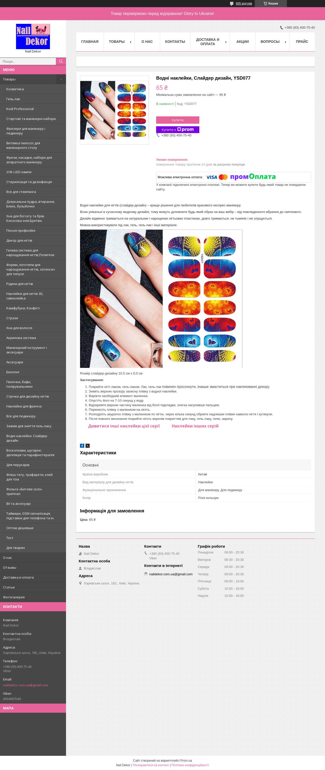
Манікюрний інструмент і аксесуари (26, 349)
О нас (7, 557)
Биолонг (13, 372)
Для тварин (15, 547)
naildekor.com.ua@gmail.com (25, 685)
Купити (178, 120)
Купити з (178, 129)
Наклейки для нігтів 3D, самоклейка (24, 295)
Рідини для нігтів (19, 283)
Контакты (175, 42)
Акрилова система (21, 337)
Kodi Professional (20, 108)
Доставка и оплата (18, 577)
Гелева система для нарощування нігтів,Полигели (30, 252)
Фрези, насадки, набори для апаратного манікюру (29, 159)
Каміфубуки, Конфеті (23, 308)
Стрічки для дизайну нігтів (27, 396)
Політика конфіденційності (190, 765)
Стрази (12, 318)
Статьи (9, 587)
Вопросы (270, 42)
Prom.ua (186, 760)
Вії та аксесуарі (18, 503)
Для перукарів (17, 464)
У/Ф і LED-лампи (18, 172)
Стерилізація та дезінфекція (29, 182)
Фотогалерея (14, 597)
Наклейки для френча (24, 406)
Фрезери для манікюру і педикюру (25, 130)
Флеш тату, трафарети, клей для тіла (29, 476)
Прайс (302, 42)
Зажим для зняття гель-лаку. (29, 426)
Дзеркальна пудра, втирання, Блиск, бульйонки (30, 203)
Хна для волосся (19, 328)
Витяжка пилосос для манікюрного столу (23, 145)
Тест (9, 537)
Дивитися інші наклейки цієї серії (124, 426)
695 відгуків (244, 3)
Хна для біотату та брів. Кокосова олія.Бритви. (25, 218)
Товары (9, 79)
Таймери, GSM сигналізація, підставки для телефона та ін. (30, 515)
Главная (90, 42)
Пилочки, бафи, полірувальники (19, 384)
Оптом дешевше (20, 528)
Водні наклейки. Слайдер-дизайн (27, 438)
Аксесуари (14, 362)
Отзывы (9, 567)
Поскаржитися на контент (151, 765)
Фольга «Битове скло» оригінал (24, 491)
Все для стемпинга (21, 191)
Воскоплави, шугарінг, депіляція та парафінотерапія (30, 452)
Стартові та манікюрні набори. (31, 118)
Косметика (15, 89)
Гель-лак (13, 99)
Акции (242, 42)
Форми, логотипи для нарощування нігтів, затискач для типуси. (30, 269)
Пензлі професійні (20, 230)
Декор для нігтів (19, 240)
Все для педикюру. (21, 416)
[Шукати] (61, 61)
